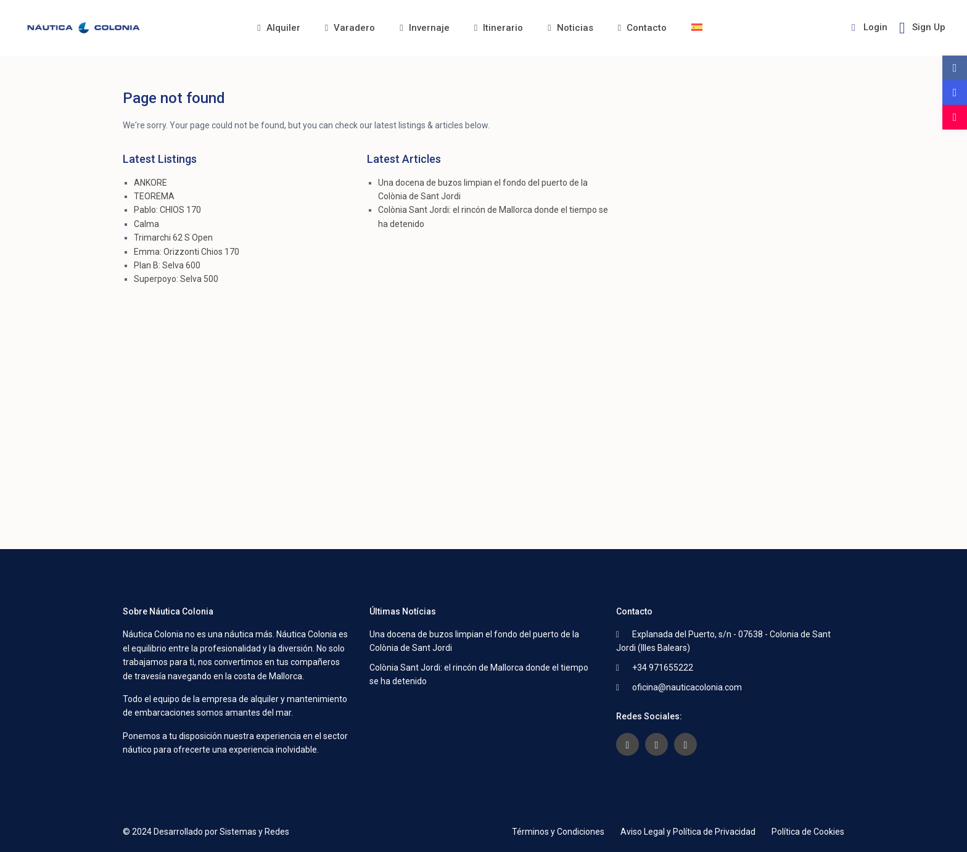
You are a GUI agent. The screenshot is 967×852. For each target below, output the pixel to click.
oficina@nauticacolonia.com (687, 687)
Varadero (350, 27)
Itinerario (498, 27)
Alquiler (278, 27)
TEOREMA (154, 196)
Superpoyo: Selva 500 (176, 279)
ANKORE (150, 183)
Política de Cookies (808, 832)
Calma (146, 224)
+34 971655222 (662, 667)
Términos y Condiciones (558, 832)
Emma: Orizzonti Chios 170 (186, 252)
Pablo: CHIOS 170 (167, 210)
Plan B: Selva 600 (167, 265)
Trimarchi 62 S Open (173, 237)
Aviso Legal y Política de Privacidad (687, 832)
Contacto (642, 27)
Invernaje (424, 27)
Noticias (570, 27)
